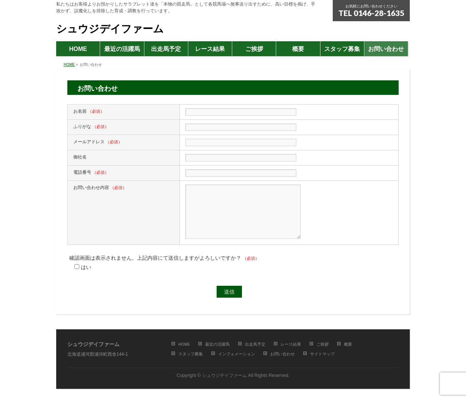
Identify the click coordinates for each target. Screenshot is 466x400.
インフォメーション (236, 354)
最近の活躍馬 (217, 344)
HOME (184, 344)
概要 (348, 344)
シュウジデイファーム (110, 29)
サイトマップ (322, 354)
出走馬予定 (255, 344)
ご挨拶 (322, 344)
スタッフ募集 (190, 354)
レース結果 (291, 344)
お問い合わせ (282, 354)
